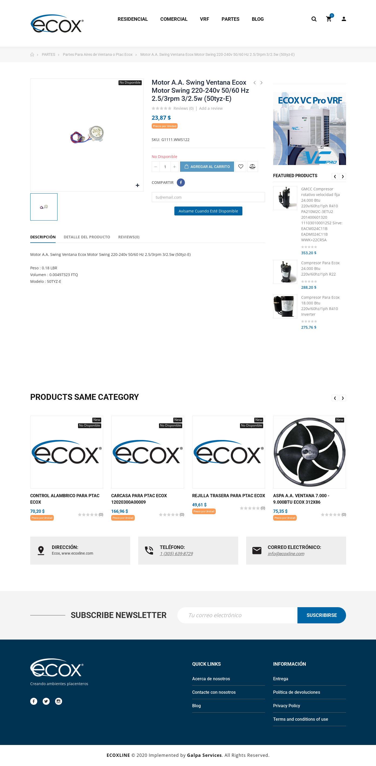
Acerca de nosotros (211, 679)
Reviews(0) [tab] (129, 236)
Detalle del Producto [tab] (87, 236)
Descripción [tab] (43, 236)
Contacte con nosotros (214, 692)
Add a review (211, 108)
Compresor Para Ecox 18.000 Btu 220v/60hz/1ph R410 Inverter (320, 306)
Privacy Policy (286, 706)
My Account (344, 19)
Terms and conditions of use (300, 719)
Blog (196, 706)
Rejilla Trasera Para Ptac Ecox (228, 495)
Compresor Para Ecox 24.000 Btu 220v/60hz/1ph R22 (320, 268)
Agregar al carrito (207, 166)
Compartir (181, 182)
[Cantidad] (165, 166)
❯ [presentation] (342, 176)
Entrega (280, 679)
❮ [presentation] (335, 176)
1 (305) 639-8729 (176, 553)
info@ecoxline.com (286, 553)
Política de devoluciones (296, 692)
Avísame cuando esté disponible (208, 211)
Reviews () (184, 109)
